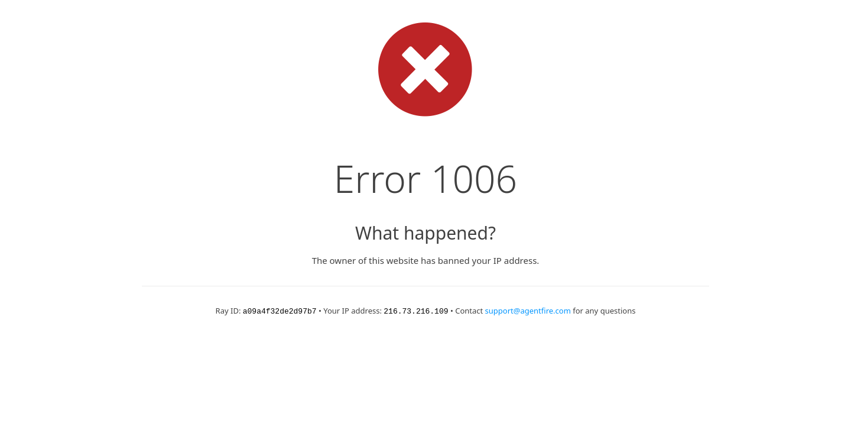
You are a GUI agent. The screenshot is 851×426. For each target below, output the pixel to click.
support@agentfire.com (528, 310)
